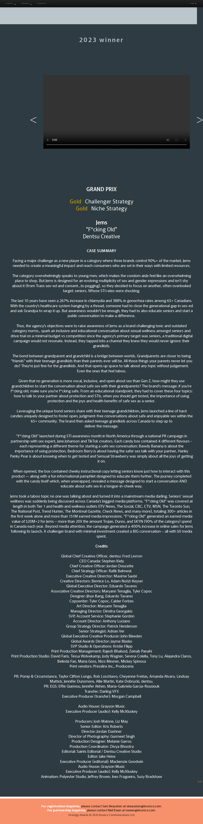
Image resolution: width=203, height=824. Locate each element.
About (45, 13)
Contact (182, 13)
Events (11, 3)
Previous (31, 114)
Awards (26, 3)
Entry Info (69, 13)
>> (200, 781)
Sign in (193, 3)
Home (20, 13)
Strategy (42, 3)
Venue (159, 13)
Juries (92, 13)
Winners (115, 13)
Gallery (138, 13)
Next (198, 114)
